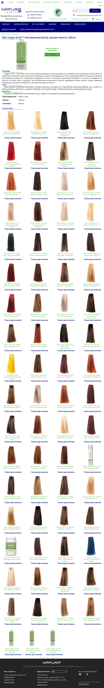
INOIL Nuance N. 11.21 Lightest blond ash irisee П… (91, 224)
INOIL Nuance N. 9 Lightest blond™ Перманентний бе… (12, 528)
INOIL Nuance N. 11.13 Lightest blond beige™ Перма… (12, 225)
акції (11, 2)
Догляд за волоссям (21, 24)
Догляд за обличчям (9, 29)
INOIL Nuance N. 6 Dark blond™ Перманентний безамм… (65, 559)
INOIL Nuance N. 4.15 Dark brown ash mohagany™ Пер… (39, 193)
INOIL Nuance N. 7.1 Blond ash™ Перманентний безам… (12, 620)
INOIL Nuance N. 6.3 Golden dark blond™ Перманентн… (65, 285)
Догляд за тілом (79, 24)
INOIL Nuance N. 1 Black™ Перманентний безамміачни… (65, 134)
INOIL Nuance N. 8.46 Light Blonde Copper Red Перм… (92, 133)
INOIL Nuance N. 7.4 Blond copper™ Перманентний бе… (12, 467)
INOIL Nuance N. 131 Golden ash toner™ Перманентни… (91, 193)
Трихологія (6, 24)
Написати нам (9, 682)
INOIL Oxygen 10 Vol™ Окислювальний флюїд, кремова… (53, 650)
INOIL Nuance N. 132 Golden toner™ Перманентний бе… (65, 224)
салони (78, 2)
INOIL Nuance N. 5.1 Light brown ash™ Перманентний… (92, 164)
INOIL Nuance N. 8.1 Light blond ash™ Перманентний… (39, 406)
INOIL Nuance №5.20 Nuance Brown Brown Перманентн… (39, 558)
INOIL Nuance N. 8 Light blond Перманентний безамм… (65, 164)
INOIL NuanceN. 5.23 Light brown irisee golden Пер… (92, 528)
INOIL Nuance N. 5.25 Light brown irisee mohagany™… (65, 376)
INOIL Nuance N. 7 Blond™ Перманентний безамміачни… (65, 589)
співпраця (68, 2)
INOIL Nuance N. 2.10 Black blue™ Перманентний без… (12, 254)
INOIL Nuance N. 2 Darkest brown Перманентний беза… (39, 528)
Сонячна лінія (65, 24)
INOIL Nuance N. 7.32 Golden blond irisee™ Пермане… (39, 315)
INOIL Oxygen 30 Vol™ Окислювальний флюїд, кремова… (33, 650)
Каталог (9, 34)
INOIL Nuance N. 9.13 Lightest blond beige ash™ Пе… (92, 497)
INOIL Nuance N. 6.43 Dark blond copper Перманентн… (38, 285)
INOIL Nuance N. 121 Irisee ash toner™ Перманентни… (65, 193)
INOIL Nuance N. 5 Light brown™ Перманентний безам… (12, 437)
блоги (99, 2)
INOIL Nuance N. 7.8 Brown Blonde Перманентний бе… (12, 406)
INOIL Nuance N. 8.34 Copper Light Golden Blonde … (12, 193)
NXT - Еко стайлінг (38, 24)
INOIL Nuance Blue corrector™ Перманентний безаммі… (91, 559)
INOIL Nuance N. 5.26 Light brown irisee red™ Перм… (92, 437)
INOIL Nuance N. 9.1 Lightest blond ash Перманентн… (65, 315)
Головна (3, 34)
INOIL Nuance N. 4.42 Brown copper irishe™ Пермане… (91, 254)
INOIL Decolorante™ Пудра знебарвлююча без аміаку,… (12, 558)
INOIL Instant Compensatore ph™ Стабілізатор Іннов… (92, 467)
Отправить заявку (52, 55)
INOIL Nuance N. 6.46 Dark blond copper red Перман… (65, 467)
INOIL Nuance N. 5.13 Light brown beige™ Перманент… (65, 254)
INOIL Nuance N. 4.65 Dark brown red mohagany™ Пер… (92, 406)
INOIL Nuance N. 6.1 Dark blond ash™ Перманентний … (12, 498)
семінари (20, 2)
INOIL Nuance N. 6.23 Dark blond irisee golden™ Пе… (39, 376)
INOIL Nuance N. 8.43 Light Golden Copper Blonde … (65, 406)
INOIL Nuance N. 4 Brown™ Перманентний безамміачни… (91, 316)
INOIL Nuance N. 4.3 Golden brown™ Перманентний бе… (39, 254)
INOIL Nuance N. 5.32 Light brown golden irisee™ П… (65, 497)
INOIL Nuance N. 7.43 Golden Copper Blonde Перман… (39, 437)
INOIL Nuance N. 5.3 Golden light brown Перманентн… (12, 345)
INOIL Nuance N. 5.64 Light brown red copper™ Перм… (38, 345)
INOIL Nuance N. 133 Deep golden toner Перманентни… (12, 133)
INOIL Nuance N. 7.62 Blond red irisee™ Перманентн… (12, 315)
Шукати (95, 10)
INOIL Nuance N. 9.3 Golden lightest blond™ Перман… (65, 437)
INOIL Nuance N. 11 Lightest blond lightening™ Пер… (38, 133)
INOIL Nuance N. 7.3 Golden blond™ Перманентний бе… (92, 619)
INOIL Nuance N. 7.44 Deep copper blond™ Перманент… (92, 376)
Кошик (98, 19)
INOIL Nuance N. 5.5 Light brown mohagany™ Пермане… (39, 225)
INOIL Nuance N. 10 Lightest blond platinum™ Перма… (12, 589)
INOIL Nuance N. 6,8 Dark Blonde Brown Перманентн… (92, 589)
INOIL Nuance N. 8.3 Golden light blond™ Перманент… (91, 285)
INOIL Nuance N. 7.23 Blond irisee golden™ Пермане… (38, 467)
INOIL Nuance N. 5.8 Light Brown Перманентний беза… (92, 345)
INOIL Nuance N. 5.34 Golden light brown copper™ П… (65, 528)
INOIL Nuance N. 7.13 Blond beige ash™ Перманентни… (65, 619)
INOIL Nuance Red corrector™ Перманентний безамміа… (12, 164)
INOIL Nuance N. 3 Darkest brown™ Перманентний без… (39, 620)
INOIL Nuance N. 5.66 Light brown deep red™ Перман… (12, 285)
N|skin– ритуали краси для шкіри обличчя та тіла (37, 29)
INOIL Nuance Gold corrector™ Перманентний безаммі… (12, 377)
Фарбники (52, 24)
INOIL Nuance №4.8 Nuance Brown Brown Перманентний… (65, 346)
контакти (89, 2)
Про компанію (34, 2)
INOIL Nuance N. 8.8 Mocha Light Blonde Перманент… (38, 497)
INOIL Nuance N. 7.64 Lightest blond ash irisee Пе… (39, 163)
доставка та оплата (52, 2)
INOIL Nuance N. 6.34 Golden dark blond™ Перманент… (39, 589)
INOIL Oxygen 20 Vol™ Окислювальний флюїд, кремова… (12, 650)
